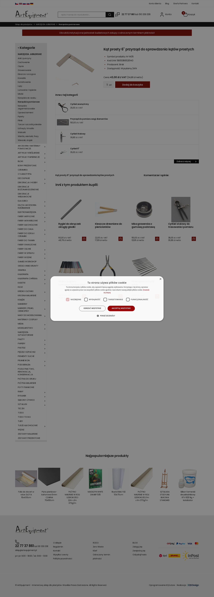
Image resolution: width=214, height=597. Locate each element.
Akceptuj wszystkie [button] (121, 308)
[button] (107, 315)
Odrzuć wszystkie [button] (92, 308)
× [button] (160, 279)
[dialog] (107, 298)
